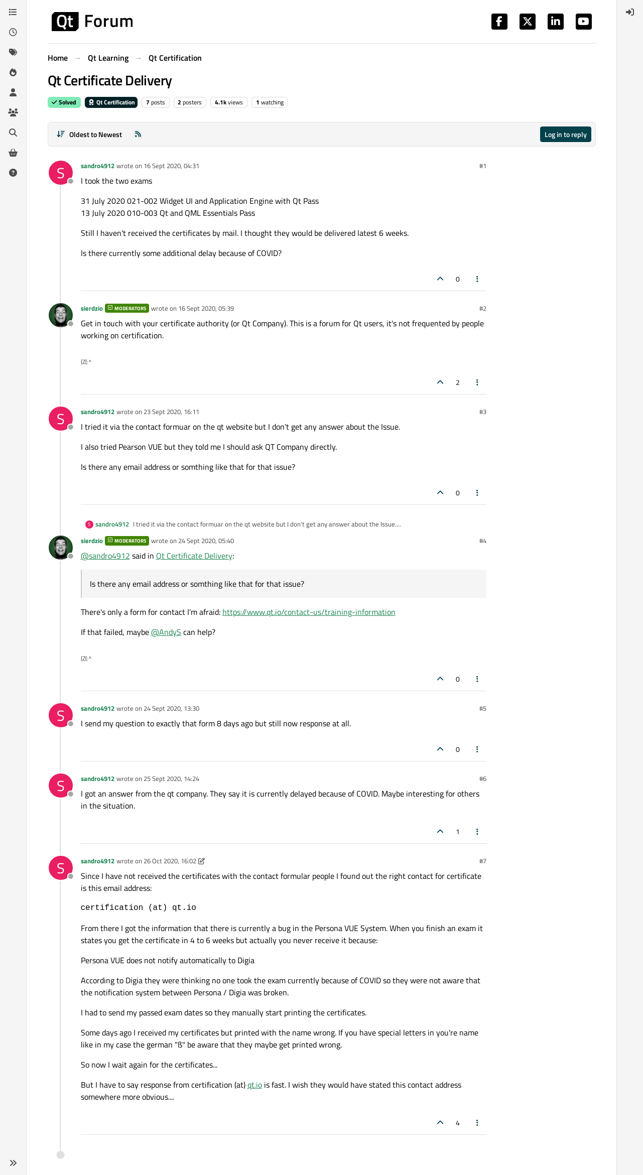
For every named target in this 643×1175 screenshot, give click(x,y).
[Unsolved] (13, 173)
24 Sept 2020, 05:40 (206, 541)
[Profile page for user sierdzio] (61, 315)
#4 (482, 541)
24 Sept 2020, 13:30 (171, 708)
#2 (482, 308)
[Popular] (13, 72)
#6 (482, 778)
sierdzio (92, 308)
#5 (482, 708)
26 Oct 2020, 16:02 (170, 861)
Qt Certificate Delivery (194, 556)
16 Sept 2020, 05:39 (206, 308)
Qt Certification (111, 102)
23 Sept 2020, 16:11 (171, 412)
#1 (482, 166)
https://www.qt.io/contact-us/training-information (309, 612)
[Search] (13, 132)
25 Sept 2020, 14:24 (171, 778)
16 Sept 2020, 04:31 (171, 166)
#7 (482, 861)
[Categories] (13, 12)
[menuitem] (630, 12)
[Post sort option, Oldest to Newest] (89, 134)
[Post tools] (477, 279)
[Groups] (13, 112)
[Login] (630, 12)
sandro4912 (97, 166)
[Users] (13, 92)
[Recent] (13, 32)
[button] (13, 1163)
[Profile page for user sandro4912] (61, 173)
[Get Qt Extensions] (13, 153)
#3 (482, 412)
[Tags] (13, 52)
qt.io (254, 1085)
